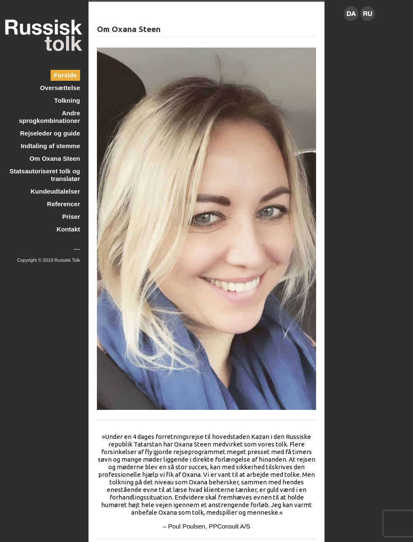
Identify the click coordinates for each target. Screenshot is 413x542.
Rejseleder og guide (50, 133)
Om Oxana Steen (55, 158)
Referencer (63, 203)
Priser (71, 216)
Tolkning (67, 100)
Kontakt (68, 229)
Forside (65, 75)
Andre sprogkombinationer (49, 116)
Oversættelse (60, 87)
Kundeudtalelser (55, 191)
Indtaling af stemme (50, 145)
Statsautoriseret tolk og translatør (44, 174)
